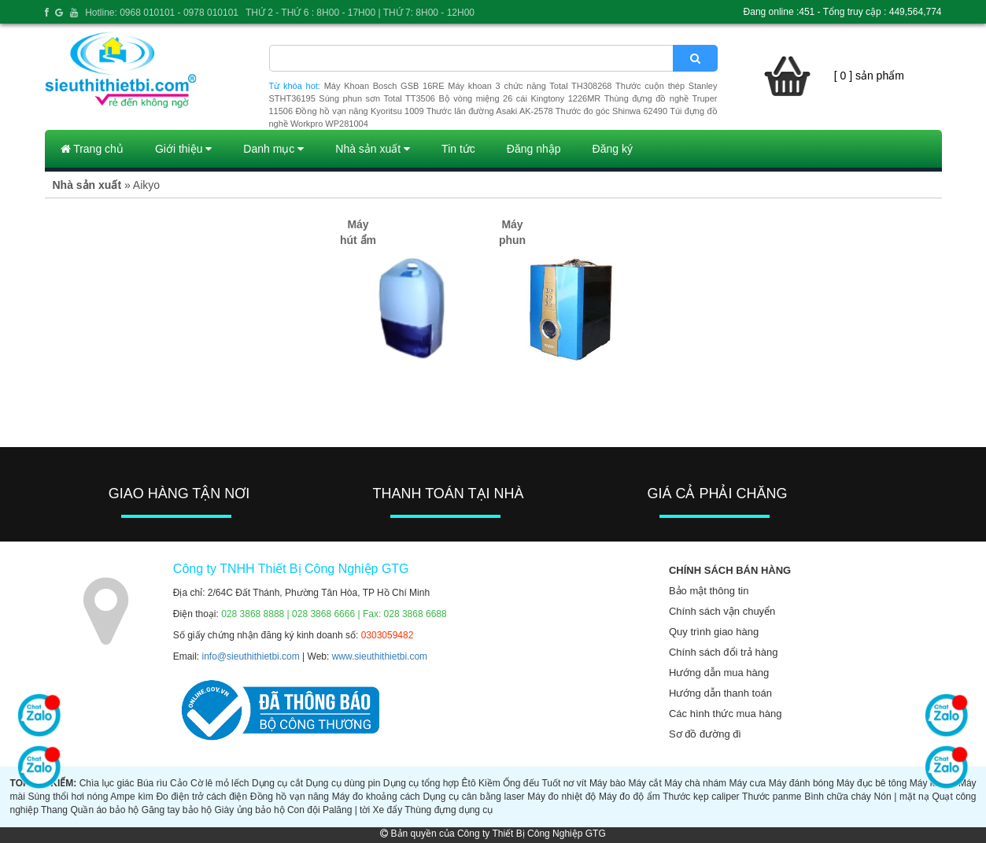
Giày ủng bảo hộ (250, 809)
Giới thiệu (183, 148)
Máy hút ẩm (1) (358, 240)
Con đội (303, 809)
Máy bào (607, 783)
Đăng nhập (534, 148)
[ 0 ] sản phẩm (869, 75)
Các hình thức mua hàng (725, 713)
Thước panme (771, 796)
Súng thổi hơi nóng (68, 796)
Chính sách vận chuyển (722, 611)
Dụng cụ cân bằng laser (473, 796)
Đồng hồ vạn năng (289, 796)
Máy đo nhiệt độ (561, 796)
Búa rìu (152, 783)
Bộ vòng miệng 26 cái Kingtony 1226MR (519, 98)
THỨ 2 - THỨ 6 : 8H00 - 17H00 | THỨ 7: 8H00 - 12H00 (360, 12)
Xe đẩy (387, 809)
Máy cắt (644, 783)
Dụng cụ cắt (277, 783)
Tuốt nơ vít (563, 783)
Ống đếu (521, 783)
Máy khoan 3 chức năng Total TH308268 (529, 86)
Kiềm (489, 783)
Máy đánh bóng (801, 783)
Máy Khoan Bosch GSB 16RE (384, 86)
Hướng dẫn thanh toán (720, 693)
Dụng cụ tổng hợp (421, 783)
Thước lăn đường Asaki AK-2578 (490, 111)
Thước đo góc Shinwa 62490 (611, 111)
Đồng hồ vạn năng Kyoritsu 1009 (359, 111)
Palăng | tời (346, 809)
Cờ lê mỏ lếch (219, 783)
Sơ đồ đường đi (705, 734)
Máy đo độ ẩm (629, 796)
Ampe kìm (131, 796)
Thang (54, 809)
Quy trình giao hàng (714, 632)
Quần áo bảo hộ (104, 809)
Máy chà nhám (695, 783)
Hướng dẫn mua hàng (719, 672)
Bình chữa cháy (837, 796)
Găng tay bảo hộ (177, 809)
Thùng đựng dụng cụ (448, 809)
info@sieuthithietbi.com (251, 656)
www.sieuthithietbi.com (379, 656)
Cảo (178, 783)
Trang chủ (92, 148)
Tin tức (458, 148)
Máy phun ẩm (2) (512, 240)
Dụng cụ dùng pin (342, 783)
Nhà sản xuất (372, 148)
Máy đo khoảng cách (376, 796)
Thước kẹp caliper (701, 796)
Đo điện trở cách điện (201, 796)
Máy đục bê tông (871, 783)
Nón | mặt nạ (901, 796)
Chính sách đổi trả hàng (723, 652)
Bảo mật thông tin (708, 591)
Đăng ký (613, 148)
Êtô (469, 783)
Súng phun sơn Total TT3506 (377, 98)
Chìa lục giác (107, 783)
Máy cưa (747, 783)
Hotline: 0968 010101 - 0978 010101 (161, 12)
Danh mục (273, 148)
